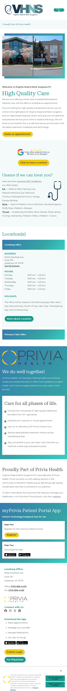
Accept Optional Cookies (55, 678)
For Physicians (15, 659)
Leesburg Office (12, 245)
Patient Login (14, 652)
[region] (33, 679)
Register (11, 535)
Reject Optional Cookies (55, 684)
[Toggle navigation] (59, 10)
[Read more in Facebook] (6, 611)
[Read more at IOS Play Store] (10, 554)
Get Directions (12, 266)
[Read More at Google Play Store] (22, 642)
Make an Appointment (17, 134)
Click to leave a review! (33, 162)
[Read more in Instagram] (10, 611)
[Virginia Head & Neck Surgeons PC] (23, 10)
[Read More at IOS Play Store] (10, 642)
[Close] (61, 670)
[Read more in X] (15, 611)
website (56, 496)
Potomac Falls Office (15, 334)
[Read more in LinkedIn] (19, 611)
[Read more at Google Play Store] (24, 554)
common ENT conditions (29, 181)
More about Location (19, 318)
